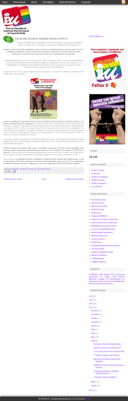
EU (101, 277)
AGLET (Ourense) (97, 203)
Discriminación (115, 279)
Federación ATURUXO (99, 216)
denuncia (107, 274)
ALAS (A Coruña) (97, 209)
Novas (34, 2)
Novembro (95, 314)
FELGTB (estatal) (97, 249)
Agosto (94, 326)
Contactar (85, 2)
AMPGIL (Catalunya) (98, 255)
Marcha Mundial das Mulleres (102, 232)
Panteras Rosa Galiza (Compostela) (104, 219)
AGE (112, 274)
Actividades (48, 2)
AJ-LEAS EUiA (96, 186)
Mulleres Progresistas (99, 235)
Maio (93, 337)
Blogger (88, 399)
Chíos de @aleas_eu (96, 36)
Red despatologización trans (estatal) (105, 245)
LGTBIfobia (93, 274)
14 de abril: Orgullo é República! (105, 377)
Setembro (95, 322)
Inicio (5, 2)
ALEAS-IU (23, 169)
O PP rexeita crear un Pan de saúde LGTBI (109, 351)
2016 (91, 296)
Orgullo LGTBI (110, 277)
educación (108, 281)
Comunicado (32, 169)
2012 (91, 390)
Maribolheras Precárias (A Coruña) (104, 226)
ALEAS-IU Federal (97, 170)
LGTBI (100, 274)
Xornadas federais (44, 169)
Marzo (93, 382)
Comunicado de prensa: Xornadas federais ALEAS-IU (106, 372)
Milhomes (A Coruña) (99, 206)
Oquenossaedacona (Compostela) (104, 222)
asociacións (93, 277)
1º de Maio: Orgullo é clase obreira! (106, 355)
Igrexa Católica (98, 281)
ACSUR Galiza (96, 242)
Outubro (94, 318)
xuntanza (109, 283)
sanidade (101, 279)
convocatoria (101, 283)
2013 (91, 307)
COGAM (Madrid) (97, 258)
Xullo (93, 329)
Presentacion (19, 2)
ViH (107, 279)
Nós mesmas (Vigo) (98, 200)
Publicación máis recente (13, 179)
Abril (93, 341)
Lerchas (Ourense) (98, 239)
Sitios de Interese (67, 2)
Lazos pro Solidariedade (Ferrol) (103, 229)
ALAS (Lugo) (96, 213)
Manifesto (93, 279)
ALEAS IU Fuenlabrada (99, 177)
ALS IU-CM (95, 173)
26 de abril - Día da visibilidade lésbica (107, 344)
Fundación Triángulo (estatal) (102, 252)
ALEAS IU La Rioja (98, 180)
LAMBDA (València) (98, 262)
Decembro (95, 311)
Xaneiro (94, 385)
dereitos (122, 277)
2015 (91, 300)
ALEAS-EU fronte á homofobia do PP (107, 348)
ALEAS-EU (15, 169)
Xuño (93, 333)
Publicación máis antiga (74, 179)
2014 (91, 303)
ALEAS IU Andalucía (98, 183)
